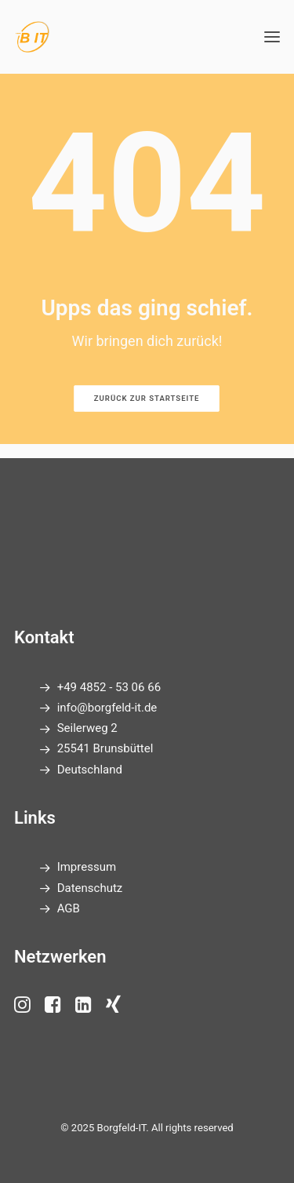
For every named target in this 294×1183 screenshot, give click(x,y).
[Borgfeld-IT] (31, 37)
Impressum (86, 867)
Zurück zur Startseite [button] (147, 399)
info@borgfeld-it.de (107, 708)
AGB (68, 908)
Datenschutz (90, 888)
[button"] (22, 1009)
